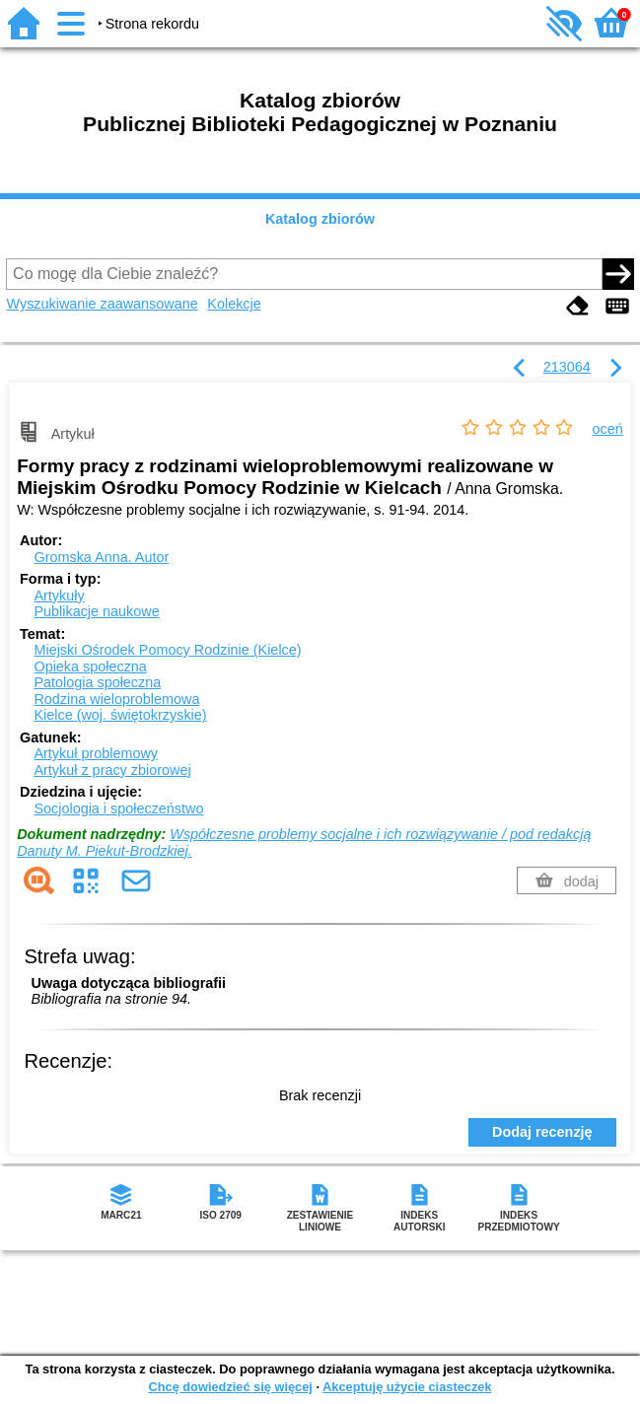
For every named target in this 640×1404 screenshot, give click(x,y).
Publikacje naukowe (96, 611)
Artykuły (59, 595)
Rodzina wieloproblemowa (116, 699)
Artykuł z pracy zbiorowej (112, 770)
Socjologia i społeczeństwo (118, 808)
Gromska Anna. (101, 557)
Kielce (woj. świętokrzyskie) (120, 715)
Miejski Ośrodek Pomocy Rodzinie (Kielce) (167, 650)
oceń (608, 429)
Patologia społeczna (97, 682)
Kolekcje (233, 304)
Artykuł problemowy (96, 753)
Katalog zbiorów (320, 219)
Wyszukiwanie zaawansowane (101, 304)
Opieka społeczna (90, 666)
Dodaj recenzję (542, 1132)
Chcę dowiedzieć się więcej (230, 1386)
